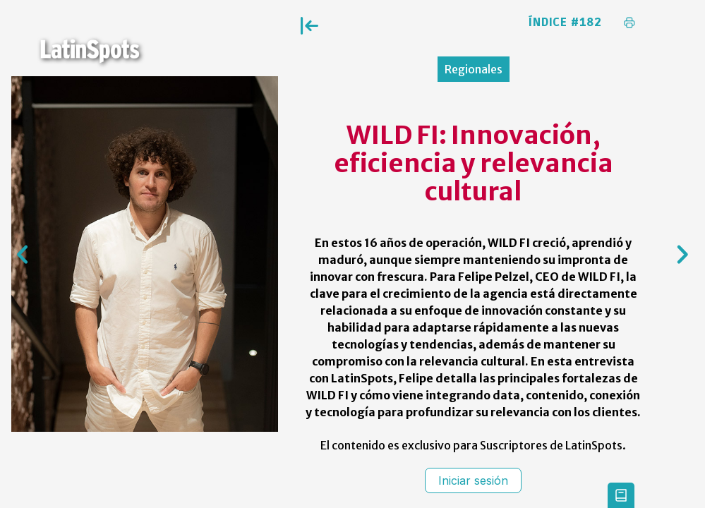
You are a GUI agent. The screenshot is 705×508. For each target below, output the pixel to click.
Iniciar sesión (473, 480)
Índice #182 (565, 23)
